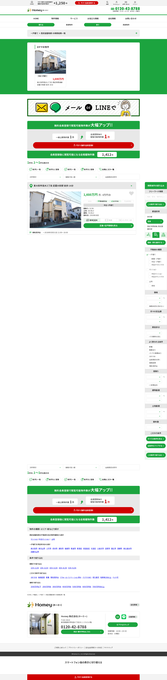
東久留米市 (127, 548)
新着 (149, 347)
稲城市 (67, 548)
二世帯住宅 (152, 385)
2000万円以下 (36, 586)
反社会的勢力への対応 (94, 647)
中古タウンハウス (156, 276)
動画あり (151, 350)
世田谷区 (86, 548)
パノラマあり (87, 577)
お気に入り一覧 (106, 169)
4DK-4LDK (63, 568)
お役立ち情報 (93, 18)
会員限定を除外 (109, 177)
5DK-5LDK (72, 568)
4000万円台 (66, 586)
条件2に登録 (87, 169)
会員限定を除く (153, 359)
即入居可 (96, 577)
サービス (74, 18)
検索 (107, 3)
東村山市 (42, 548)
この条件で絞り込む (155, 204)
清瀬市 (119, 548)
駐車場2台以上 (105, 577)
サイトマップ (108, 647)
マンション (151, 269)
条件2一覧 (70, 169)
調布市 (61, 548)
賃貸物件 (69, 25)
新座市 (73, 548)
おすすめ (151, 356)
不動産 (35, 595)
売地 (151, 286)
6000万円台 (86, 586)
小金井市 (100, 548)
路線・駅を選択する (155, 242)
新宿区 (79, 548)
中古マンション (155, 274)
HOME (32, 3)
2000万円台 (46, 586)
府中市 (55, 548)
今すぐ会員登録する (86, 3)
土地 (149, 281)
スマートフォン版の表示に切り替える (83, 662)
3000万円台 (56, 586)
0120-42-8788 (74, 626)
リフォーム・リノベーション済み (70, 577)
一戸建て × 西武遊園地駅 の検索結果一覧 (48, 33)
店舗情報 (132, 617)
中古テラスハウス (156, 265)
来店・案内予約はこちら (82, 631)
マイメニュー (116, 3)
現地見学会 (152, 366)
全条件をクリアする (155, 446)
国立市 (113, 548)
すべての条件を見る (155, 439)
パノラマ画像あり (154, 353)
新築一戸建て (154, 259)
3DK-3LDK (53, 568)
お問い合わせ (125, 3)
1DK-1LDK (35, 568)
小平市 (48, 548)
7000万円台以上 (98, 586)
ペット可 (115, 577)
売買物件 (126, 25)
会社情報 (112, 18)
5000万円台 (76, 586)
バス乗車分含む (153, 336)
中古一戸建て (154, 262)
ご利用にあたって (60, 647)
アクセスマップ (123, 624)
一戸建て (151, 254)
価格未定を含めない (155, 306)
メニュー (135, 3)
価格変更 (151, 363)
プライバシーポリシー (76, 647)
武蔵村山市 (35, 551)
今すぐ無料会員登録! (83, 145)
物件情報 (55, 18)
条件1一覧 (35, 169)
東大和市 (34, 548)
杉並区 (93, 548)
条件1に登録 (52, 169)
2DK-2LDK (44, 568)
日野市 (107, 548)
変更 (149, 221)
